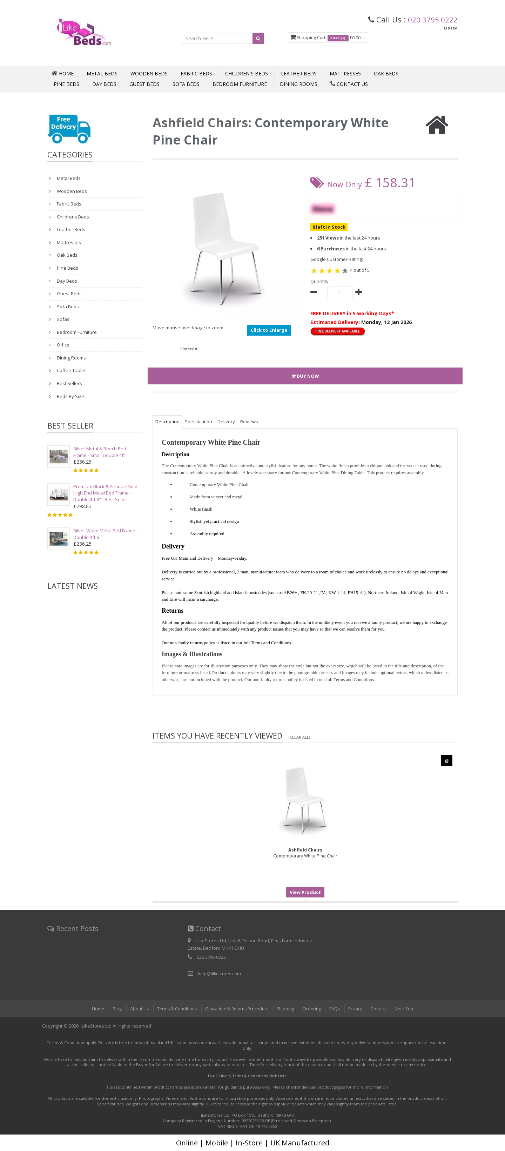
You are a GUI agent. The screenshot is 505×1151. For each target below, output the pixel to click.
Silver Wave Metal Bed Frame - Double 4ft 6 (105, 533)
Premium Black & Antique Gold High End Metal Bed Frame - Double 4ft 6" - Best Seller (105, 493)
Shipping (287, 1008)
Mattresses (345, 73)
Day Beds (104, 84)
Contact (384, 1008)
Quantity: (320, 281)
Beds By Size (70, 396)
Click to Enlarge (269, 330)
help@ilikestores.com (220, 973)
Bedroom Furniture (240, 84)
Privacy (360, 1008)
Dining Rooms (298, 84)
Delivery (232, 421)
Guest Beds (144, 84)
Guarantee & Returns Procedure (235, 1008)
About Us (133, 1008)
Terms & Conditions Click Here (259, 1075)
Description (168, 421)
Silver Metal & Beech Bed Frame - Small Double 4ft (99, 451)
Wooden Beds (149, 73)
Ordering (314, 1008)
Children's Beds (246, 73)
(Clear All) (300, 737)
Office (62, 345)
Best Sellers (69, 383)
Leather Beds (299, 73)
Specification (202, 421)
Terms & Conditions (172, 1008)
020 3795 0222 (430, 19)
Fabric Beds (196, 73)
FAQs (338, 1008)
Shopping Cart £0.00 (321, 38)
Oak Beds (386, 73)
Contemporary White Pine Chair (305, 853)
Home (91, 1008)
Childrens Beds (72, 217)
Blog (110, 1008)
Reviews (258, 421)
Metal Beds (102, 73)
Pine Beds (66, 84)
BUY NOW (305, 376)
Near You (410, 1008)
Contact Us (349, 84)
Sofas (62, 319)
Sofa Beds (186, 84)
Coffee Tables (71, 370)
